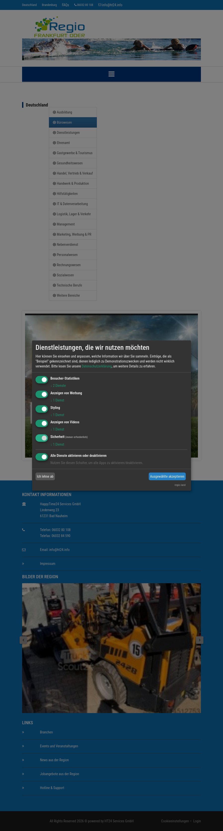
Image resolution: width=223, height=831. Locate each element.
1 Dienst (57, 400)
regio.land (180, 485)
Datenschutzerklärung (97, 366)
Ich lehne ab (45, 476)
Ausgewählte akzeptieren (167, 476)
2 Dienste (58, 386)
